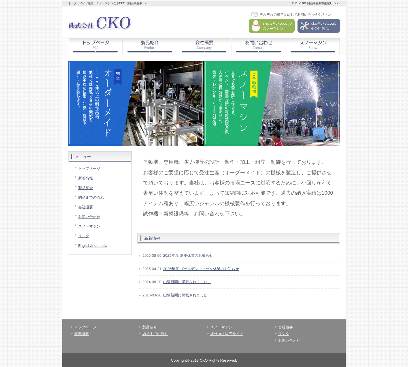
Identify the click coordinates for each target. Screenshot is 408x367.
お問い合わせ (258, 46)
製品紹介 (149, 46)
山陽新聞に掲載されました (185, 295)
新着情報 (85, 178)
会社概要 (204, 46)
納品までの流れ (91, 197)
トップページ (95, 46)
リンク (83, 236)
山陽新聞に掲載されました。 (187, 282)
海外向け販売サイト (226, 334)
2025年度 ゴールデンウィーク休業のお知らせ (201, 269)
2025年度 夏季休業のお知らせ (188, 255)
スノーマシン (313, 46)
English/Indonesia (92, 245)
